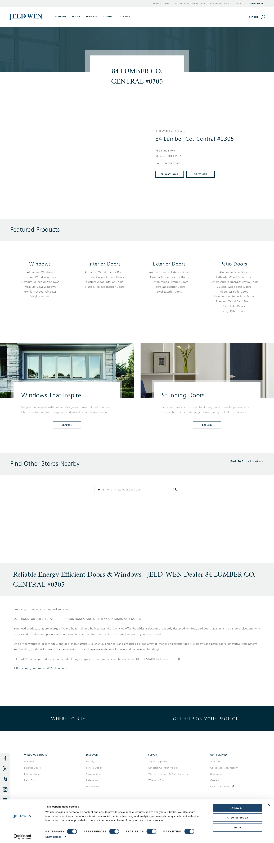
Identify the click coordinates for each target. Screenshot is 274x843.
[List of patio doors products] (234, 292)
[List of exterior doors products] (169, 282)
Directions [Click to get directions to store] (200, 174)
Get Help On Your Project (163, 767)
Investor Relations (220, 786)
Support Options (158, 761)
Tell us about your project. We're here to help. (42, 668)
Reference (92, 780)
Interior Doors (105, 264)
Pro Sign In (256, 3)
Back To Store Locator (245, 461)
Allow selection (237, 817)
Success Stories (94, 774)
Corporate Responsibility (224, 767)
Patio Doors (234, 264)
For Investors (219, 3)
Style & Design (94, 767)
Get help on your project (205, 718)
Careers (214, 780)
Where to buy (68, 718)
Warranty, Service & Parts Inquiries (168, 774)
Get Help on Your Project (190, 3)
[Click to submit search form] (175, 489)
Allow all (237, 807)
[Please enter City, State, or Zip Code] (137, 489)
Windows (40, 264)
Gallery (90, 761)
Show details (53, 836)
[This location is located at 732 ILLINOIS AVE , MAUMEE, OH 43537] (207, 153)
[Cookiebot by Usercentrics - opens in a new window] (22, 836)
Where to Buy (161, 3)
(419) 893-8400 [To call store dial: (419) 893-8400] (169, 174)
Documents (92, 786)
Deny (237, 826)
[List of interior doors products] (105, 279)
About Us (215, 761)
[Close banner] (268, 804)
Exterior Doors (169, 264)
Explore (67, 425)
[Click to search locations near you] (99, 489)
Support (108, 16)
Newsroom (216, 774)
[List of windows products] (40, 284)
